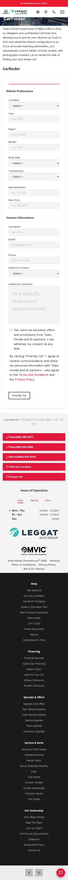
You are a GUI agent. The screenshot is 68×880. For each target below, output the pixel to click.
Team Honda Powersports (34, 612)
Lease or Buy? (34, 669)
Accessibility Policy (34, 844)
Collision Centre (34, 793)
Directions (34, 839)
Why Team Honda (34, 817)
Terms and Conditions (33, 375)
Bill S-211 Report (34, 568)
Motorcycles (34, 617)
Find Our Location (18, 466)
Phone (34, 259)
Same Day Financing (34, 663)
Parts (34, 771)
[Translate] (38, 12)
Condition (34, 104)
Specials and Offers (34, 703)
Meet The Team (34, 822)
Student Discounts (34, 685)
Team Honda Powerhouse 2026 (27, 560)
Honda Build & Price (34, 640)
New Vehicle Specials (34, 709)
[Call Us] (54, 12)
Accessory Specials (34, 731)
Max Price (34, 204)
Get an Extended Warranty (34, 765)
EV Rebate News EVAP (34, 3)
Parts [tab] (48, 500)
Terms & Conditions (24, 564)
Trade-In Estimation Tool (34, 606)
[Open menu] (62, 12)
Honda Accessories (34, 788)
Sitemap (55, 560)
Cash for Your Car (34, 674)
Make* (34, 133)
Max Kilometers (34, 191)
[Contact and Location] (46, 12)
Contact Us (14, 476)
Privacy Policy (24, 379)
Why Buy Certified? (34, 595)
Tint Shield (34, 799)
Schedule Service (34, 754)
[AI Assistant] (60, 872)
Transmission (34, 175)
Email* (34, 243)
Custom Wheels (34, 782)
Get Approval (34, 590)
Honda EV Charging (34, 601)
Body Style (34, 161)
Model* (34, 145)
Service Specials (34, 720)
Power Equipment (34, 628)
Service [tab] (34, 500)
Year (34, 117)
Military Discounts (34, 680)
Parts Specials (34, 725)
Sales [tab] (20, 500)
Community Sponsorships (34, 833)
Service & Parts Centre (34, 749)
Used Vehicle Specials (34, 714)
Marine (34, 634)
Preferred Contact (34, 271)
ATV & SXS (34, 623)
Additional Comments (34, 303)
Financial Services (34, 658)
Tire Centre (34, 776)
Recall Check (34, 760)
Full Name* (34, 230)
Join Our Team (34, 828)
